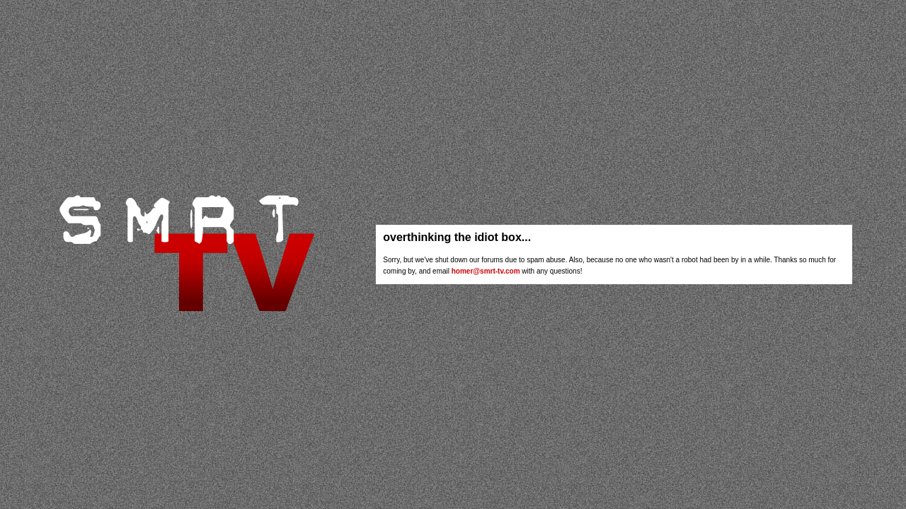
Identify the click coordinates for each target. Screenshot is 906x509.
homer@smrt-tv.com (486, 271)
